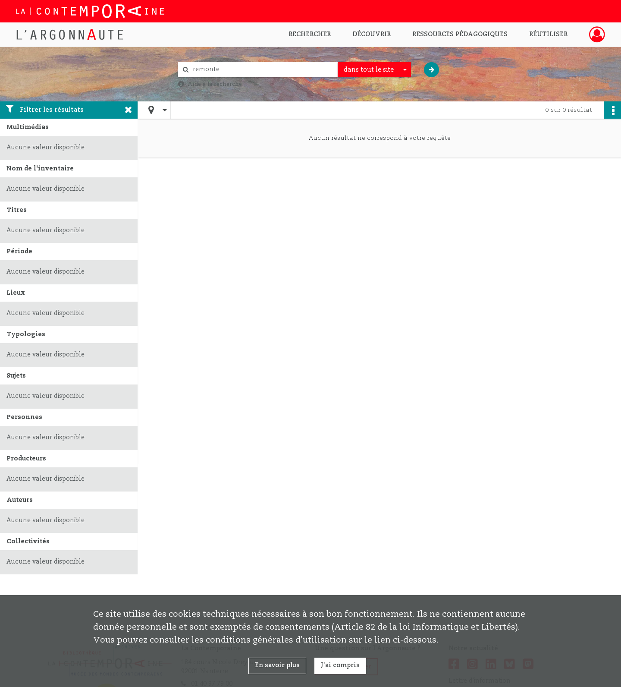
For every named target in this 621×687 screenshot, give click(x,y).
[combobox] (374, 70)
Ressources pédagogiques (460, 35)
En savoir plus (277, 665)
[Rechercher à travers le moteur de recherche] (262, 69)
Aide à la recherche (215, 84)
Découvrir (371, 35)
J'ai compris (340, 665)
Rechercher (310, 35)
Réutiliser (548, 35)
